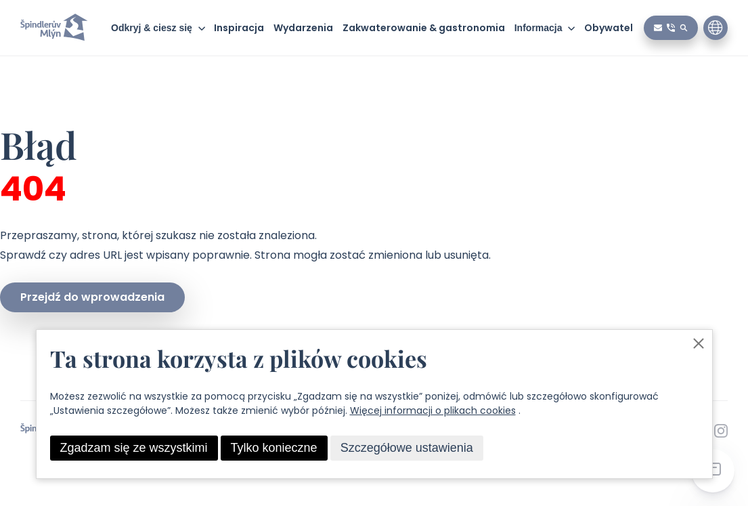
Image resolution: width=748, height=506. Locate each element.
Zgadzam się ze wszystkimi (134, 448)
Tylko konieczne (274, 448)
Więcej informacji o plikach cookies (433, 410)
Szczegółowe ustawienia (406, 448)
